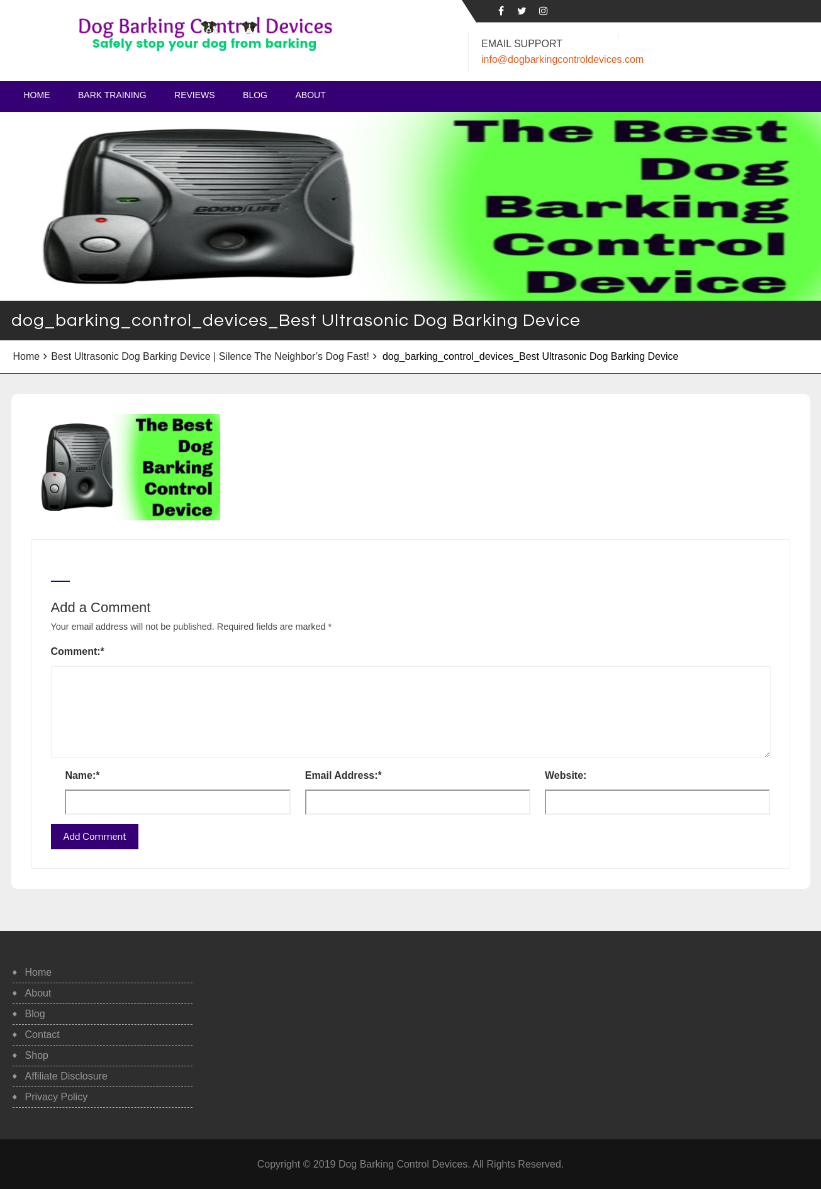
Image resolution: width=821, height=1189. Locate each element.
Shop (36, 1055)
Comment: (77, 651)
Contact (42, 1034)
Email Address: (343, 775)
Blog (255, 95)
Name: (82, 775)
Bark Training (112, 95)
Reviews (194, 95)
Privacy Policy (56, 1096)
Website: (565, 775)
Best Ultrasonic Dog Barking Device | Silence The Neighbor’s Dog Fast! (210, 356)
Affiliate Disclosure (66, 1076)
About (310, 95)
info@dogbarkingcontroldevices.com (562, 59)
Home (37, 95)
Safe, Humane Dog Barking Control (152, 57)
